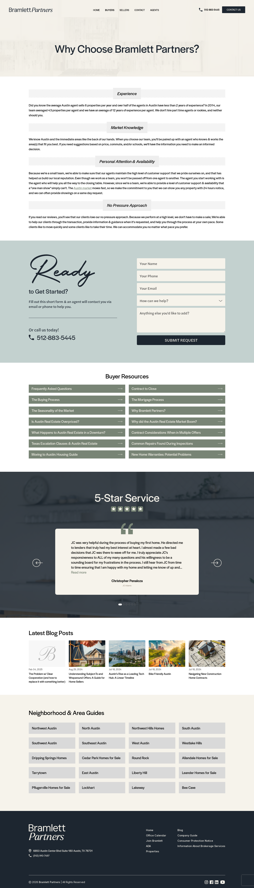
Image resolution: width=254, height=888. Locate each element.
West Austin (140, 743)
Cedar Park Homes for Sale (101, 758)
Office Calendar (152, 836)
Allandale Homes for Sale (200, 758)
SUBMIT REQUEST (181, 340)
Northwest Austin (44, 728)
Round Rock (140, 758)
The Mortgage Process (177, 399)
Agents (154, 10)
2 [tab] (124, 605)
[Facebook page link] (211, 883)
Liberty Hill (139, 772)
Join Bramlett (150, 841)
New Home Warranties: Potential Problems (177, 454)
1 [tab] (120, 605)
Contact (139, 10)
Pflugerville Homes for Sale (51, 787)
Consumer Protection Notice (193, 841)
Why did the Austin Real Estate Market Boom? (177, 421)
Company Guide (184, 836)
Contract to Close (177, 388)
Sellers (124, 10)
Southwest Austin (44, 743)
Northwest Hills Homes (148, 728)
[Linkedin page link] (217, 883)
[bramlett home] (31, 10)
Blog (177, 830)
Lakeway (138, 787)
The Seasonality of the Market (77, 410)
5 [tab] (132, 605)
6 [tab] (135, 605)
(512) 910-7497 (40, 856)
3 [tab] (127, 605)
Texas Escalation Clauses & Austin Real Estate (77, 443)
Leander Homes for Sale (199, 772)
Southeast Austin (94, 743)
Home (96, 10)
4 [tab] (129, 605)
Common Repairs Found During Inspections (177, 443)
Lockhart (88, 787)
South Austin (191, 728)
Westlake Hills (192, 743)
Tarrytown (39, 772)
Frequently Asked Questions (77, 388)
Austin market (83, 188)
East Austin (90, 772)
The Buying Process (77, 399)
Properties (148, 852)
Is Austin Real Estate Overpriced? (77, 421)
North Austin (91, 728)
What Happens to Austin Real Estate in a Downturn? (77, 432)
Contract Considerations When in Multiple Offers (177, 432)
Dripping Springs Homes (49, 758)
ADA (144, 846)
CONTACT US (234, 9)
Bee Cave (188, 787)
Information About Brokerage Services (199, 846)
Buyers (109, 10)
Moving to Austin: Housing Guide (77, 454)
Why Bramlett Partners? (177, 410)
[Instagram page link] (206, 883)
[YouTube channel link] (222, 883)
